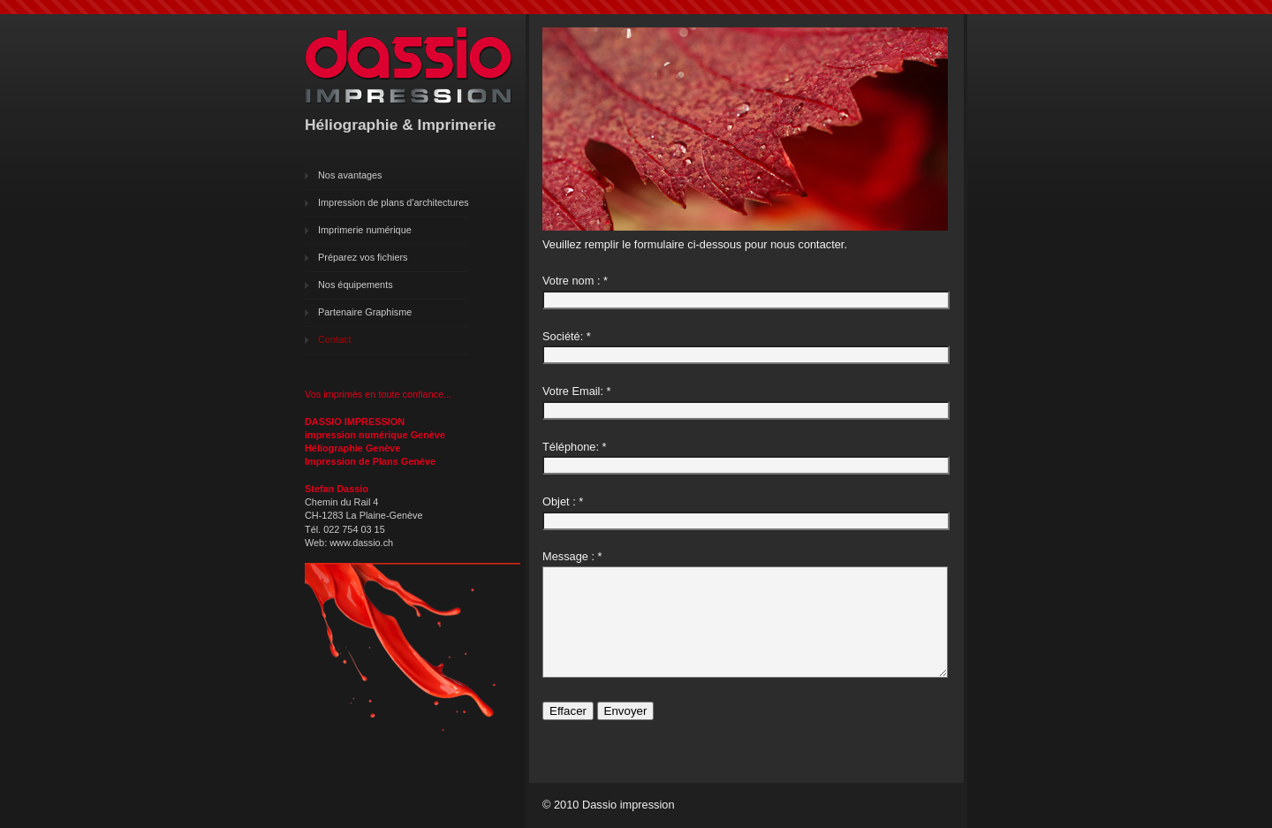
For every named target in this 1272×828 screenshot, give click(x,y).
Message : (568, 556)
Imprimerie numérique (365, 229)
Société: (562, 336)
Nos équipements (355, 284)
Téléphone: (570, 446)
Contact (334, 339)
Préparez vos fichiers (363, 257)
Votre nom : (571, 280)
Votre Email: (572, 391)
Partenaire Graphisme (365, 312)
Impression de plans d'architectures (393, 202)
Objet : (559, 501)
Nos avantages (350, 175)
